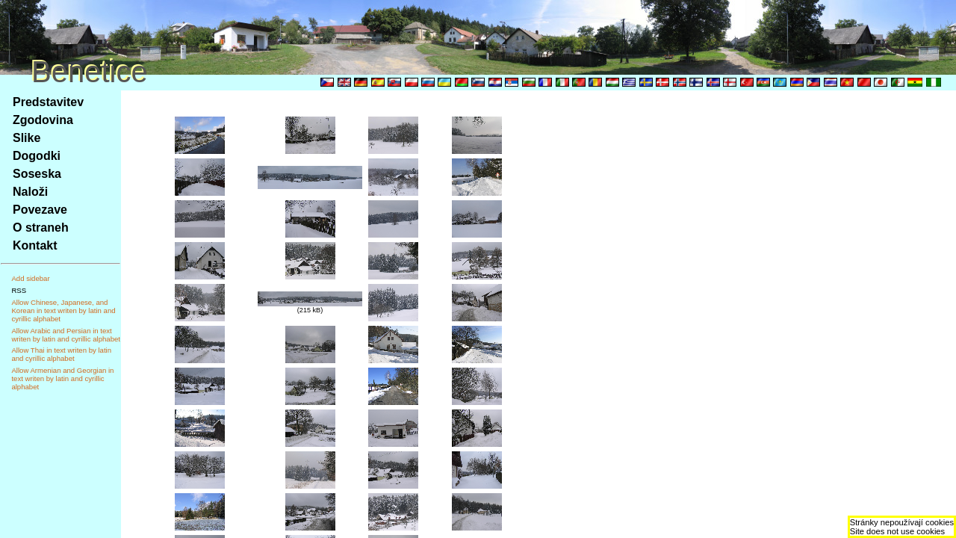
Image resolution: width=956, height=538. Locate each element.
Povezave (40, 209)
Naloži (30, 191)
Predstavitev (48, 102)
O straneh (41, 227)
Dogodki (36, 155)
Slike (26, 138)
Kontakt (35, 245)
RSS (18, 290)
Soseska (37, 173)
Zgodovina (43, 120)
